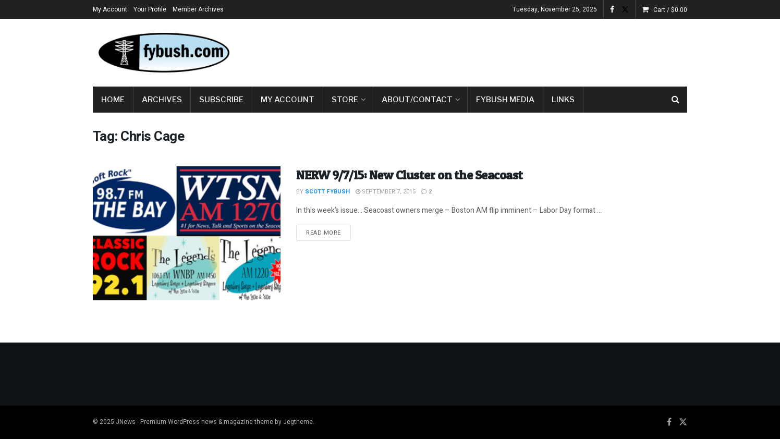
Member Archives (198, 9)
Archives (162, 99)
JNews (126, 421)
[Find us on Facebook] (669, 422)
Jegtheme (298, 421)
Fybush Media (505, 99)
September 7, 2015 (386, 191)
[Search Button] (675, 100)
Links (563, 99)
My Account (110, 9)
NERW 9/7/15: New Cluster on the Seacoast (409, 174)
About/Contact (417, 99)
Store (345, 99)
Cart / (670, 10)
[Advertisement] (497, 50)
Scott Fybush (327, 191)
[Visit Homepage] (163, 53)
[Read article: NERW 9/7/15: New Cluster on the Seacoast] (187, 233)
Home (113, 99)
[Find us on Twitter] (683, 422)
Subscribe (221, 99)
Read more (328, 232)
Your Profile (149, 9)
